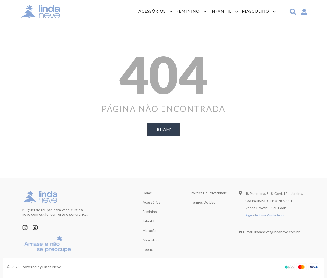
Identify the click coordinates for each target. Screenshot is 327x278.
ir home (163, 129)
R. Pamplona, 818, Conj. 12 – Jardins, (271, 193)
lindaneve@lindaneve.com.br (277, 232)
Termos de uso (203, 202)
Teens (148, 249)
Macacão (150, 230)
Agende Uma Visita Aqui (264, 215)
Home (147, 193)
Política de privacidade (209, 193)
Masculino (255, 11)
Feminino (188, 11)
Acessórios (152, 11)
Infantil (220, 11)
